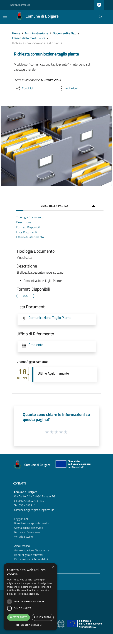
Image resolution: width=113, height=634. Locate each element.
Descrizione (23, 222)
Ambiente (35, 344)
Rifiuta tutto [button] (42, 617)
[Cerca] (100, 17)
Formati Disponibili (28, 227)
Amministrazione (36, 33)
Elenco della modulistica (28, 38)
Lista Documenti (26, 232)
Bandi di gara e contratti (28, 555)
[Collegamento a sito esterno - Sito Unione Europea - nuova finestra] (72, 465)
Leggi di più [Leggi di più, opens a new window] (33, 593)
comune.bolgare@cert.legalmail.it (34, 510)
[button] (30, 625)
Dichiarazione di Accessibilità (31, 559)
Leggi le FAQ (21, 519)
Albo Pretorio (22, 546)
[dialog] (30, 596)
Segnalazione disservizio (28, 527)
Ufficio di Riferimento (30, 237)
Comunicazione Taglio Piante (49, 317)
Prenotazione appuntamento (31, 523)
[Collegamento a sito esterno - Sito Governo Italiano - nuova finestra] (61, 623)
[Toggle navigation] (5, 16)
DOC (25, 296)
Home (16, 33)
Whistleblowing (23, 536)
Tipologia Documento (29, 217)
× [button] (53, 567)
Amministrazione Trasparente (31, 550)
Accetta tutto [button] (18, 617)
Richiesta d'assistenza (27, 532)
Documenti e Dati (64, 33)
